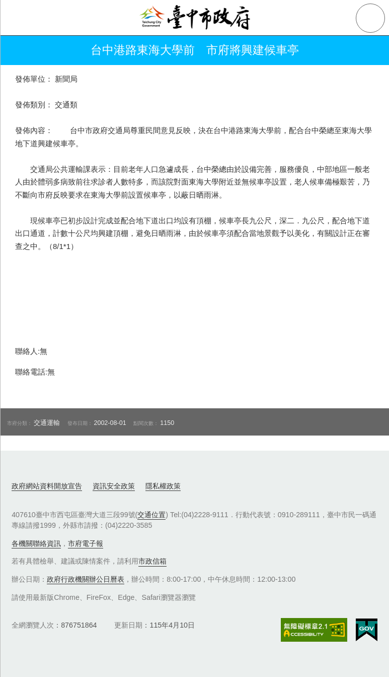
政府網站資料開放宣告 (47, 486)
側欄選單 (18, 18)
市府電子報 (85, 543)
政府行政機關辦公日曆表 (85, 579)
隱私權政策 (163, 486)
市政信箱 (152, 561)
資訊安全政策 (114, 486)
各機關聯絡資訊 (36, 543)
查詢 (370, 18)
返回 (21, 50)
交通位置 (151, 515)
